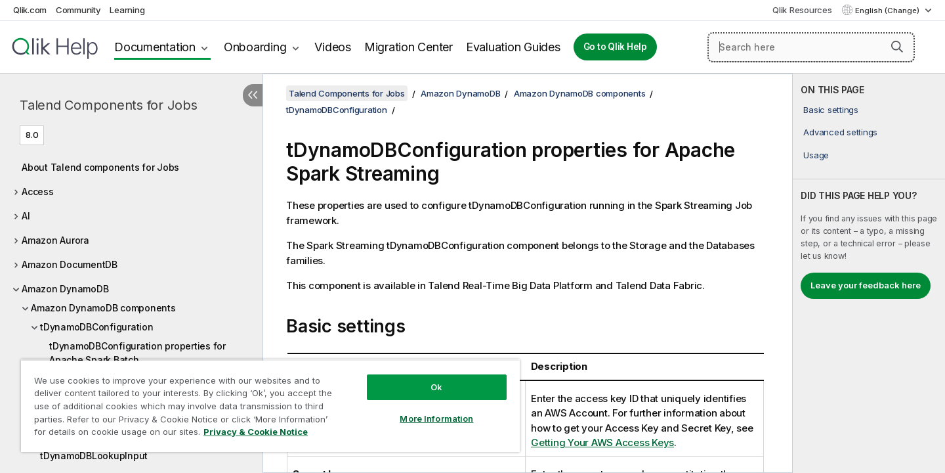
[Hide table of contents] (252, 95)
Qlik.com (30, 10)
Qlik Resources (802, 10)
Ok (436, 387)
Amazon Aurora (55, 240)
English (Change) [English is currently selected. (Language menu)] (888, 10)
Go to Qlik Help (615, 46)
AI (26, 215)
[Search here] (811, 47)
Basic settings (830, 109)
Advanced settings (840, 132)
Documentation (155, 47)
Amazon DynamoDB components (103, 307)
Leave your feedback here (865, 285)
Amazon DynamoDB (65, 288)
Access (38, 191)
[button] (897, 46)
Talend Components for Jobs (109, 105)
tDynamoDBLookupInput (94, 455)
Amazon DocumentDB (69, 264)
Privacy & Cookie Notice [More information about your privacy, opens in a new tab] (255, 431)
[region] (270, 405)
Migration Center (408, 47)
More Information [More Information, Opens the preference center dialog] (436, 418)
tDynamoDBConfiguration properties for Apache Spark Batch (137, 352)
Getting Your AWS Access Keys (602, 442)
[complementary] (869, 273)
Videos (332, 47)
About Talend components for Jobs (100, 167)
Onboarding (255, 47)
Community (78, 10)
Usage (816, 155)
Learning (127, 10)
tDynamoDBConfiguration (97, 326)
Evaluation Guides (513, 47)
